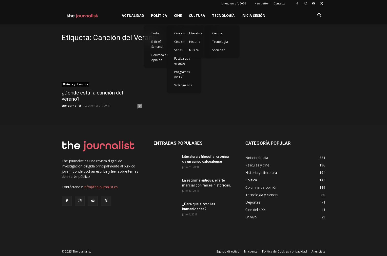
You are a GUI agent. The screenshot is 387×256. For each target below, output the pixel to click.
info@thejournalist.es (101, 187)
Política (159, 15)
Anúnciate (318, 251)
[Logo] (82, 15)
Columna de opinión (159, 57)
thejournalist (71, 105)
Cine (178, 15)
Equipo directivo (227, 251)
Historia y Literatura (75, 84)
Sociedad (218, 50)
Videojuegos (183, 85)
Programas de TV (182, 74)
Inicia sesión (253, 15)
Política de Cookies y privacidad (284, 251)
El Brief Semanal (157, 44)
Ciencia (217, 33)
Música (194, 50)
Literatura (196, 33)
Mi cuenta (250, 251)
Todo (155, 33)
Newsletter (261, 3)
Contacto (280, 3)
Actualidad (133, 15)
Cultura (197, 15)
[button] (319, 16)
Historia (194, 42)
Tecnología (223, 15)
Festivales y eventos (182, 61)
